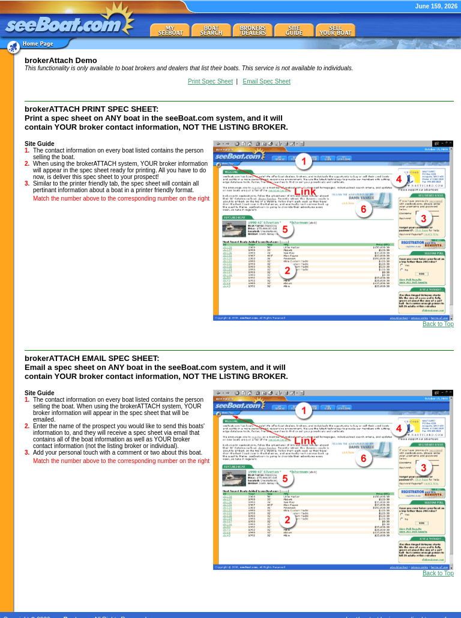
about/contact (361, 610)
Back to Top (438, 324)
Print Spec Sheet (210, 81)
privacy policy (402, 610)
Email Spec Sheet (267, 81)
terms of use (440, 610)
